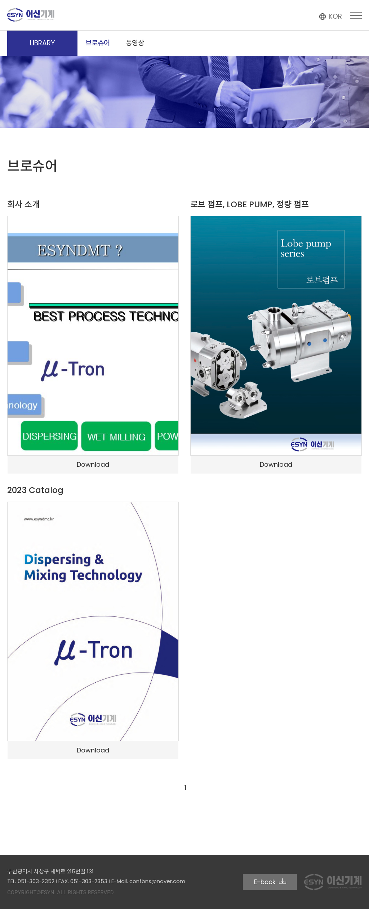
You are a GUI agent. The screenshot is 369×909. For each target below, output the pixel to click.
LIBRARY (42, 43)
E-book (270, 881)
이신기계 (31, 15)
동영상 (135, 43)
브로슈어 (97, 43)
